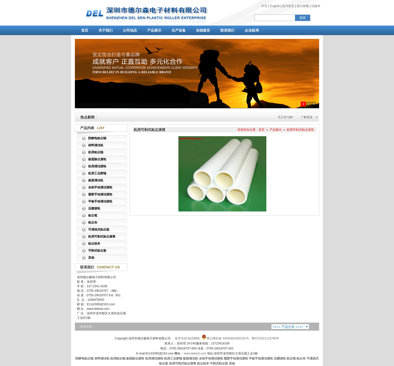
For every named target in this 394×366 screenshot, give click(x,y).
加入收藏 (303, 6)
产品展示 (154, 30)
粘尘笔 (92, 215)
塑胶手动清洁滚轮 (100, 194)
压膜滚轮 (94, 208)
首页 (84, 30)
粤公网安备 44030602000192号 (225, 338)
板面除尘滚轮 (97, 159)
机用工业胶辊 (97, 173)
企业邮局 (252, 30)
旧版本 (315, 6)
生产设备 (179, 30)
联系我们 (227, 30)
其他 (91, 257)
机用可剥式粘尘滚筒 (101, 236)
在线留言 (203, 30)
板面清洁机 (95, 180)
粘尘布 (92, 222)
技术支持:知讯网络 (187, 338)
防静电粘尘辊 (97, 138)
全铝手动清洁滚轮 (100, 187)
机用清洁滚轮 (97, 166)
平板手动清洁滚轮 (100, 201)
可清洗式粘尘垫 (98, 229)
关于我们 (105, 30)
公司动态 (130, 30)
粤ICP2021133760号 (265, 338)
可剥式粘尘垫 (97, 250)
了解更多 (307, 117)
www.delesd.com (190, 353)
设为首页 (288, 6)
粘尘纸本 (94, 243)
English (275, 6)
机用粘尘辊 (95, 152)
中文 (264, 6)
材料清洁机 (95, 145)
